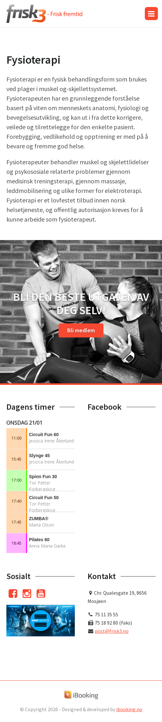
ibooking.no (129, 709)
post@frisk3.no (112, 631)
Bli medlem (81, 330)
